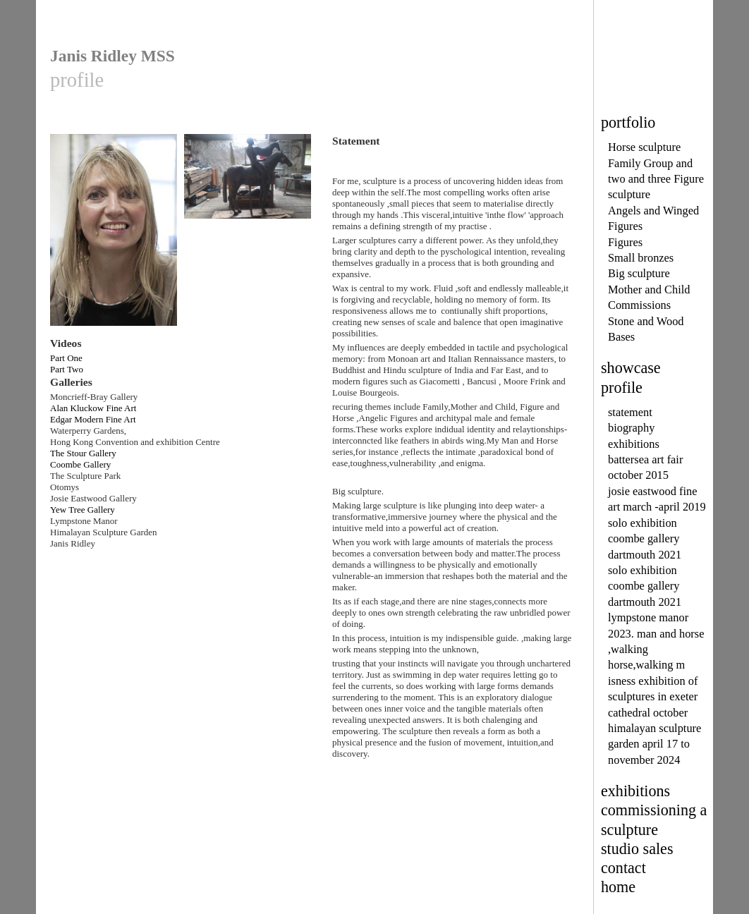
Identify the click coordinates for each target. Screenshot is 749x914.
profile (622, 387)
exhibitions (633, 444)
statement (630, 412)
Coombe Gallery (80, 464)
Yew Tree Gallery (82, 509)
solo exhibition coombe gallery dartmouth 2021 (644, 538)
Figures (625, 242)
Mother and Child (649, 289)
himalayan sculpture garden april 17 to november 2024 (654, 744)
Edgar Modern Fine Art (93, 419)
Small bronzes (641, 257)
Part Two (66, 369)
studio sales (637, 849)
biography (631, 427)
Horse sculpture (644, 147)
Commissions (639, 305)
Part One (66, 358)
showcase (631, 368)
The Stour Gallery (83, 453)
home (618, 887)
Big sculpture (639, 273)
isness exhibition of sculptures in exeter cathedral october (653, 696)
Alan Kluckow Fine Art (93, 408)
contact (623, 868)
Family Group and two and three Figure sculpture (656, 179)
